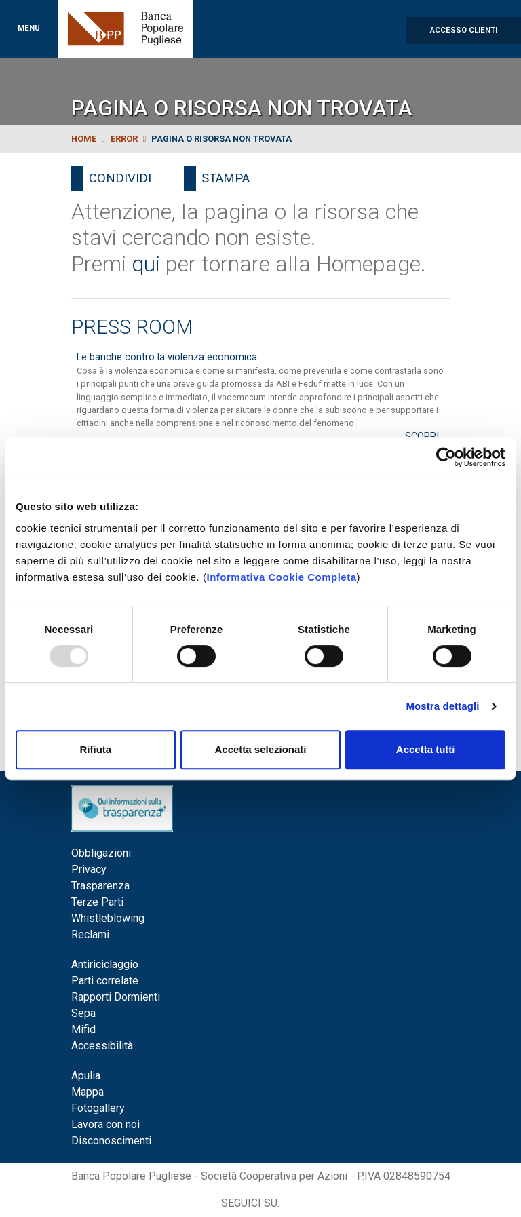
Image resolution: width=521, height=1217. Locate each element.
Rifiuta (95, 749)
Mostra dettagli (442, 706)
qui (146, 264)
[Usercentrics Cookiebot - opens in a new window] (446, 457)
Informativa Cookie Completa (281, 577)
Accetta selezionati (260, 749)
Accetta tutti (425, 749)
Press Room (132, 327)
